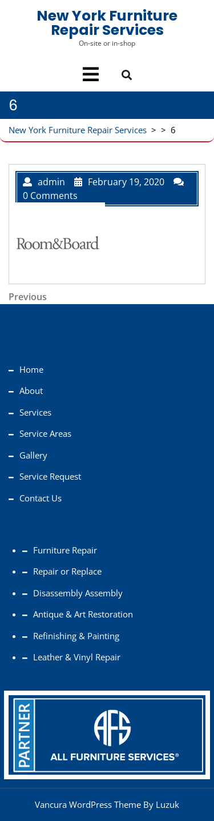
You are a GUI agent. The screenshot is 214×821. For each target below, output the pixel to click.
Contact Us (40, 498)
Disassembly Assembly (78, 593)
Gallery (33, 455)
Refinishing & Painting (76, 635)
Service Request (50, 476)
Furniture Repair (65, 550)
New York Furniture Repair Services (107, 23)
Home (31, 369)
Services (35, 412)
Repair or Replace (67, 571)
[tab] (91, 74)
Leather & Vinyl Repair (76, 657)
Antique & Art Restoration (83, 614)
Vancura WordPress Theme (88, 804)
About (31, 390)
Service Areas (45, 433)
